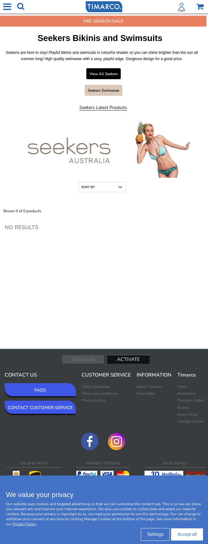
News (182, 386)
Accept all (187, 534)
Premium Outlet (190, 400)
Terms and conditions (100, 393)
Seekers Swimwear (103, 90)
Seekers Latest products (103, 107)
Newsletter (146, 393)
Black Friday (187, 414)
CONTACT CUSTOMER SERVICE (40, 408)
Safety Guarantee (96, 386)
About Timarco (149, 386)
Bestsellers (186, 393)
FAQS (40, 390)
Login (181, 10)
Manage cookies (190, 421)
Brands (183, 407)
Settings (155, 534)
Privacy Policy (24, 523)
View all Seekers (103, 73)
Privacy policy (93, 400)
